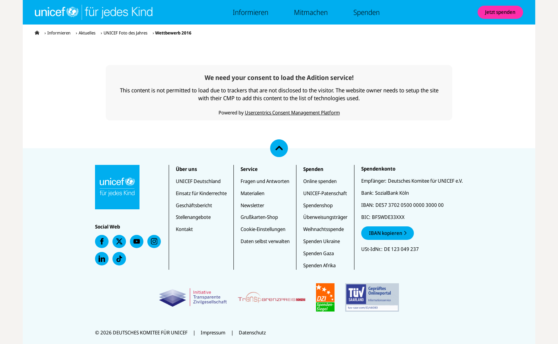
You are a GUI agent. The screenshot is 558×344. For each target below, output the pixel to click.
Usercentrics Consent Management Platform (292, 112)
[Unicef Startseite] (88, 12)
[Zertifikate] (279, 297)
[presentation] (37, 33)
